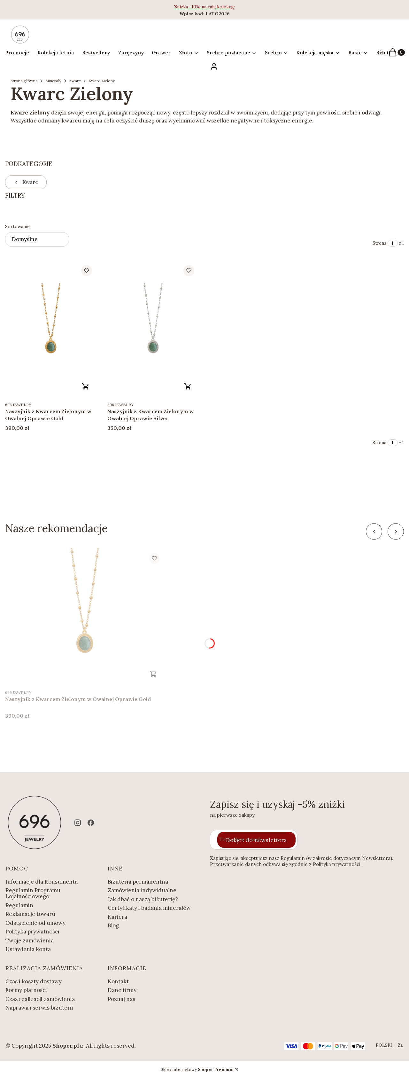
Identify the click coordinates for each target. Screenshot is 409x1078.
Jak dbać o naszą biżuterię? (143, 899)
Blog (113, 925)
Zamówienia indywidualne (142, 890)
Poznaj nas (121, 999)
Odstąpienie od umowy (35, 922)
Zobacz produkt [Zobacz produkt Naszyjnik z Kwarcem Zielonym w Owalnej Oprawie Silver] (187, 386)
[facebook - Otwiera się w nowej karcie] (91, 823)
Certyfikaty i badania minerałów (149, 907)
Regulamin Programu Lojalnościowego (32, 893)
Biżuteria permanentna (138, 881)
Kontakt (118, 981)
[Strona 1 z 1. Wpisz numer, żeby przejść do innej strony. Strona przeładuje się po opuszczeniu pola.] (393, 243)
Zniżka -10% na (191, 7)
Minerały (53, 80)
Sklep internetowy (197, 1069)
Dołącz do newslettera (256, 839)
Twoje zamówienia (29, 940)
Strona (379, 243)
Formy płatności (26, 990)
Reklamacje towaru (30, 913)
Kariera (117, 916)
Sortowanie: (18, 226)
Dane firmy (122, 990)
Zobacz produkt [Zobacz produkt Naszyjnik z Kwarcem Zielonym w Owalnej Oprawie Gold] (85, 386)
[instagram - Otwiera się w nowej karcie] (77, 823)
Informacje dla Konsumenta (41, 881)
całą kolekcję (221, 7)
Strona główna (24, 80)
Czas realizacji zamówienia (40, 999)
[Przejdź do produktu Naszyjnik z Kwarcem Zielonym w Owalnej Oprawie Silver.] (153, 329)
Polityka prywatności (32, 931)
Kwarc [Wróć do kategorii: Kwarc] (26, 182)
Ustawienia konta (28, 949)
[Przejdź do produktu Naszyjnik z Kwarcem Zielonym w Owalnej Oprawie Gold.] (51, 329)
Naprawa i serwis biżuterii (39, 1007)
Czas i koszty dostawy (33, 981)
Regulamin (19, 905)
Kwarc (75, 80)
